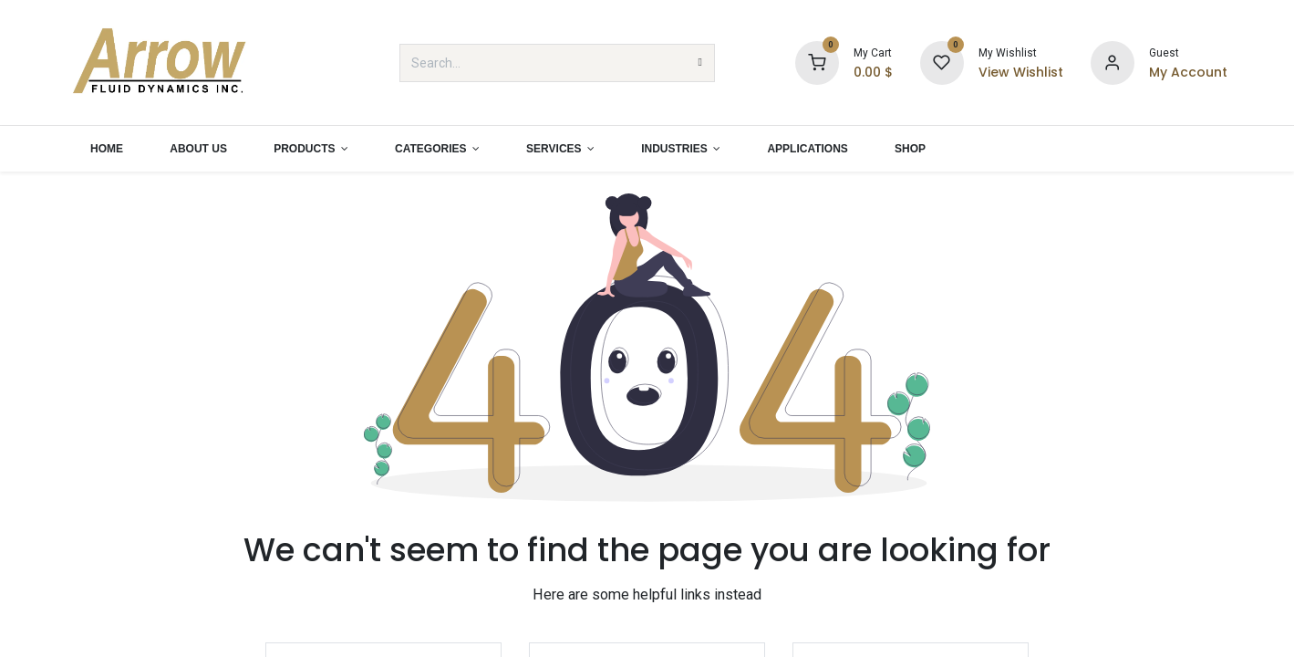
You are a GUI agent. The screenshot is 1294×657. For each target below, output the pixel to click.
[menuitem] (107, 149)
